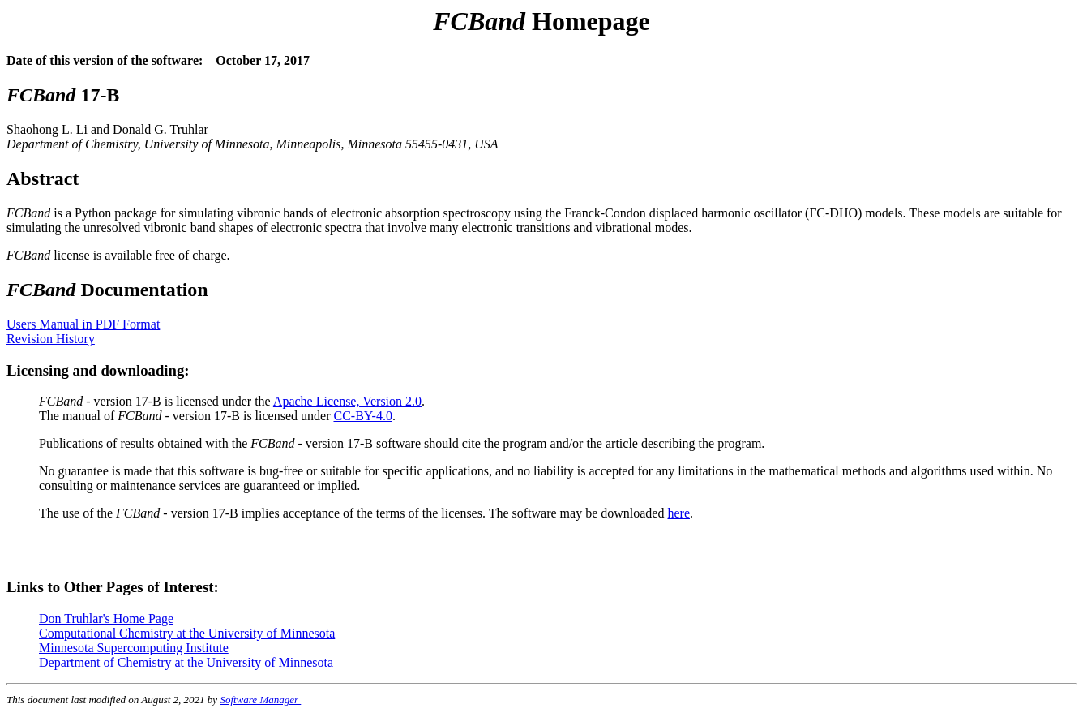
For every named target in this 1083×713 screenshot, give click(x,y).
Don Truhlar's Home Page (106, 618)
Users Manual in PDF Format (83, 324)
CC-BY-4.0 (362, 416)
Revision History (50, 339)
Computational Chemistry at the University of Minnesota (187, 633)
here (678, 513)
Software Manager (260, 700)
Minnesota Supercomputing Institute (134, 648)
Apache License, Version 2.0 (347, 401)
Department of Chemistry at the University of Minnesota (186, 662)
